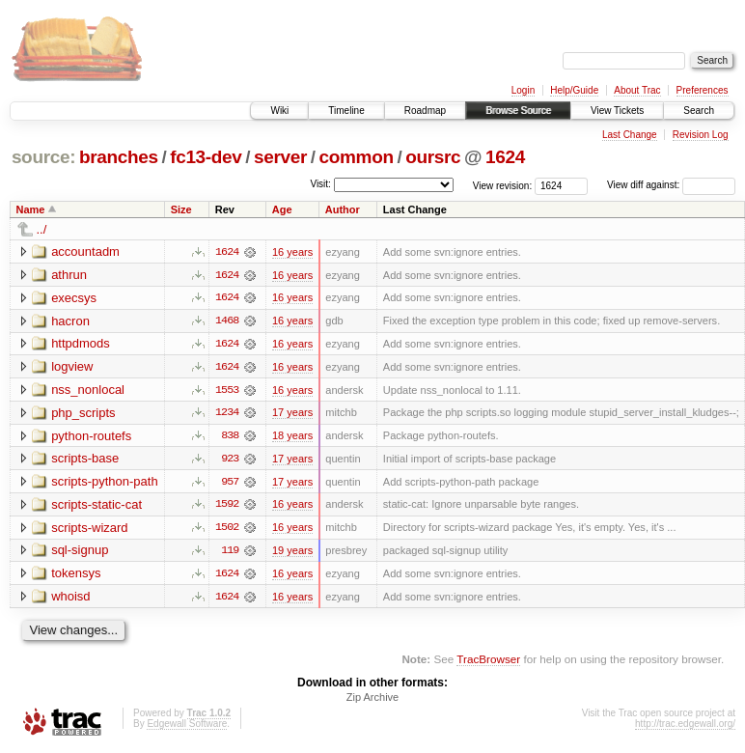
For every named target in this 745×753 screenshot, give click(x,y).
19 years (292, 553)
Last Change (629, 134)
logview (72, 367)
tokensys (75, 576)
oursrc (432, 157)
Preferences (702, 90)
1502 (226, 530)
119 (229, 553)
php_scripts (83, 413)
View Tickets (617, 110)
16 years (292, 252)
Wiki (279, 110)
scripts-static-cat (96, 506)
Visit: (320, 184)
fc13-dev (205, 157)
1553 (226, 391)
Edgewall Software (187, 727)
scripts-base (85, 460)
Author (342, 209)
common (356, 157)
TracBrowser (488, 661)
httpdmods (80, 344)
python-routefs (91, 437)
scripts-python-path (104, 483)
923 (229, 460)
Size (181, 209)
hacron (70, 321)
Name (30, 209)
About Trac (637, 90)
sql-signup (79, 552)
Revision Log (701, 134)
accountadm (85, 251)
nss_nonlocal (87, 390)
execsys (74, 298)
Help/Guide (574, 90)
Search (698, 110)
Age (282, 209)
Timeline (346, 110)
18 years (292, 437)
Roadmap (425, 110)
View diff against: (671, 185)
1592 (226, 507)
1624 (505, 157)
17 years (292, 414)
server (280, 157)
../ (42, 229)
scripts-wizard (89, 529)
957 (229, 483)
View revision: (503, 185)
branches (118, 157)
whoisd (70, 599)
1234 (226, 414)
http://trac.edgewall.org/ (685, 727)
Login (523, 90)
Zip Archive (372, 701)
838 (229, 437)
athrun (69, 274)
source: (43, 157)
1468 (226, 321)
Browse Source (518, 110)
